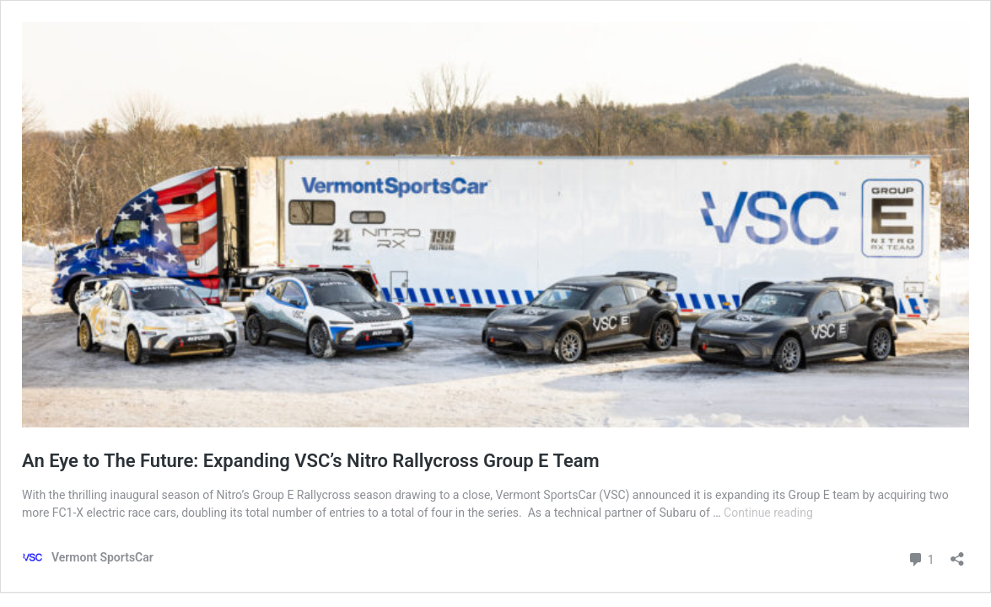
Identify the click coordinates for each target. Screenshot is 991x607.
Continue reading (768, 512)
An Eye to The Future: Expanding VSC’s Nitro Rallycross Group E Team (311, 460)
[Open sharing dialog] (957, 553)
